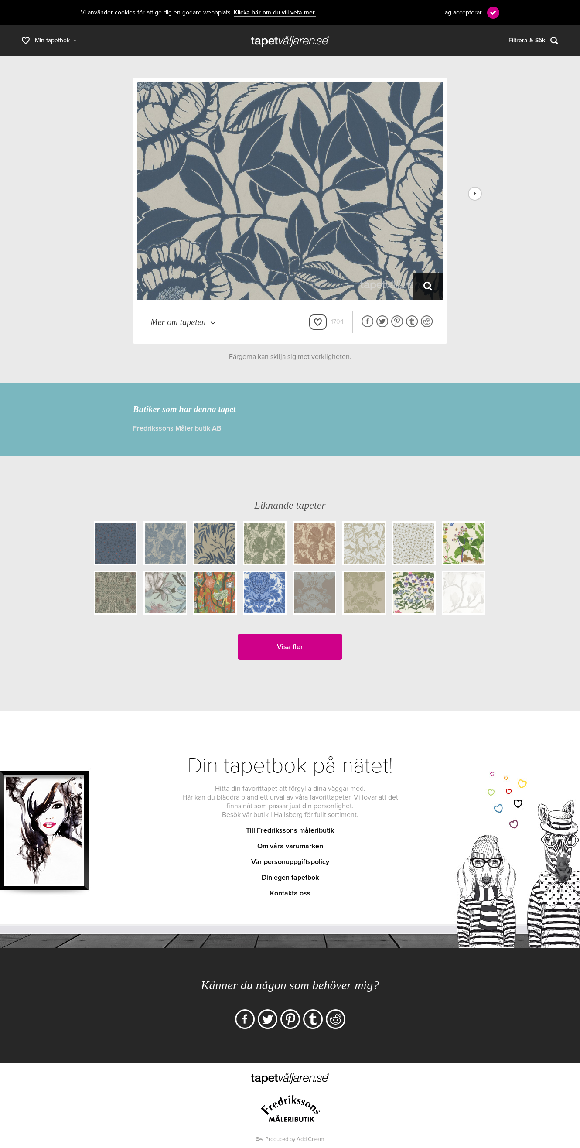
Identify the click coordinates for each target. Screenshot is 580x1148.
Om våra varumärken (290, 846)
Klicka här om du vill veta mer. (275, 12)
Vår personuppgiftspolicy (290, 862)
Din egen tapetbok (290, 877)
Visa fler (290, 646)
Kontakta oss (290, 893)
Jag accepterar (462, 12)
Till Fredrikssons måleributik (290, 830)
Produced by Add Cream (294, 1139)
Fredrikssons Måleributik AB (177, 428)
